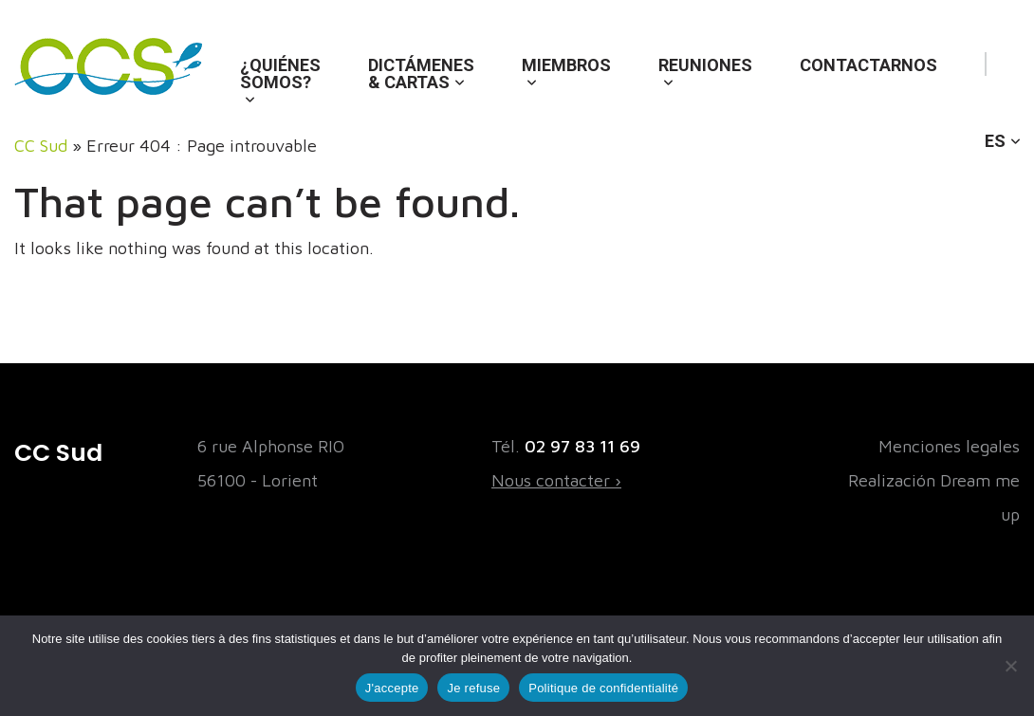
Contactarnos (868, 65)
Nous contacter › (556, 480)
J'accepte (392, 688)
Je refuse (473, 688)
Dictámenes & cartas (421, 73)
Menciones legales (949, 446)
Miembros (566, 65)
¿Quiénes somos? (280, 73)
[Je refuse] (1010, 665)
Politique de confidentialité (603, 688)
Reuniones (705, 65)
